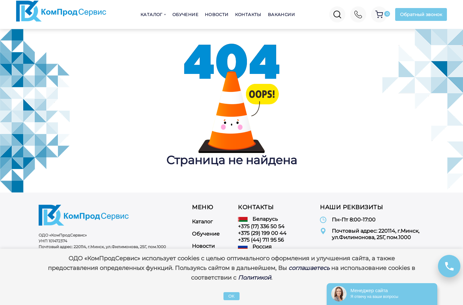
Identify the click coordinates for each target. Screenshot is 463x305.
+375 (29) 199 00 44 (262, 233)
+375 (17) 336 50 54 (261, 226)
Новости (217, 14)
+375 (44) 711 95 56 (261, 240)
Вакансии (281, 14)
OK (231, 296)
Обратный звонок (421, 14)
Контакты (248, 14)
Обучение (185, 14)
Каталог (151, 14)
